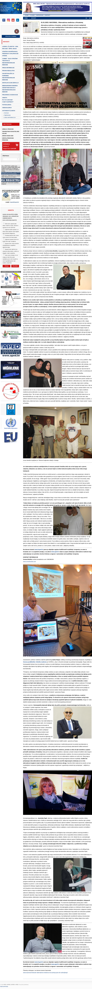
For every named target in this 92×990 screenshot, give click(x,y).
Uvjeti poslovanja (4, 986)
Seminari (6, 113)
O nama (32, 15)
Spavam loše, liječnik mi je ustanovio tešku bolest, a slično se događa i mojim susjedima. (11, 251)
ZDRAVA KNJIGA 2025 (7, 135)
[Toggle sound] (16, 31)
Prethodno (86, 18)
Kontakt (47, 15)
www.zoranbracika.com (29, 561)
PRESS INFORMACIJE (8, 67)
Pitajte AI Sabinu (10, 36)
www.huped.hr (39, 549)
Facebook (3, 20)
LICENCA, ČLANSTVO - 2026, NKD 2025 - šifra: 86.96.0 (10, 47)
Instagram (8, 20)
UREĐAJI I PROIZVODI (8, 129)
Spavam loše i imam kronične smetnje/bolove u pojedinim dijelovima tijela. (11, 245)
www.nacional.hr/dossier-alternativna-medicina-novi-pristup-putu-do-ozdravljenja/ (45, 972)
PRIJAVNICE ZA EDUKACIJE (10, 94)
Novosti (6, 41)
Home (26, 15)
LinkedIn (17, 20)
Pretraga (6, 155)
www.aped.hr (55, 551)
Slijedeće (90, 18)
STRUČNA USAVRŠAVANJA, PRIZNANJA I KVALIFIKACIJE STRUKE (10, 53)
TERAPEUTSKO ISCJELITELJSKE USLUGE (10, 132)
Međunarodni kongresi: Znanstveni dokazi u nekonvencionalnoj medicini (10, 88)
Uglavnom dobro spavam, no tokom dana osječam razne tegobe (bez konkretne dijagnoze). (11, 231)
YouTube (13, 20)
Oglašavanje (7, 115)
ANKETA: (7, 99)
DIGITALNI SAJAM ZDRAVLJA (10, 82)
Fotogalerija (6, 104)
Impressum (39, 15)
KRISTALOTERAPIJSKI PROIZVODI (8, 139)
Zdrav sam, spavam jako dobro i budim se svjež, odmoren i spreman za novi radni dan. (10, 225)
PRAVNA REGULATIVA (8, 70)
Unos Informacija (10, 117)
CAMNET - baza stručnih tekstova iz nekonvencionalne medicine (10, 61)
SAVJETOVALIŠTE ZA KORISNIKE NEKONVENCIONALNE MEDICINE (8, 76)
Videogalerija (7, 107)
